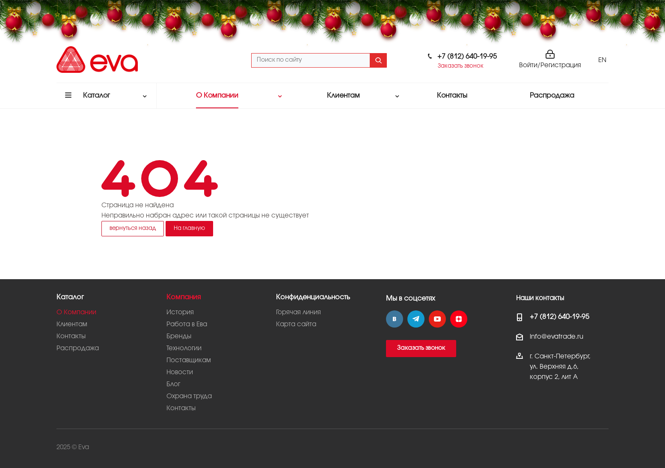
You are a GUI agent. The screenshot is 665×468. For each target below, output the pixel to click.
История (180, 313)
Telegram (416, 319)
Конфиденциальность (313, 297)
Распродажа (77, 349)
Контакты (71, 337)
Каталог (70, 297)
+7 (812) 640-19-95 (467, 57)
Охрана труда (189, 396)
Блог (173, 385)
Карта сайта (296, 325)
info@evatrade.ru (556, 337)
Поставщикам (188, 361)
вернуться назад (133, 228)
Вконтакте (394, 319)
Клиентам (71, 325)
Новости (179, 373)
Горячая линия (298, 313)
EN (602, 60)
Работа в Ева (186, 325)
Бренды (178, 337)
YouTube (437, 319)
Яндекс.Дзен (458, 319)
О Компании (76, 313)
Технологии (184, 349)
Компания (183, 297)
